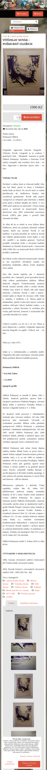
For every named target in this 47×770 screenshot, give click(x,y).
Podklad (37, 587)
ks (17, 117)
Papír (37, 590)
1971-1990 (10, 593)
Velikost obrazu (21, 587)
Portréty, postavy (28, 593)
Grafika (9, 597)
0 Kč (12, 31)
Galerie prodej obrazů (15, 580)
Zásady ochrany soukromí (30, 756)
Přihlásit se (32, 29)
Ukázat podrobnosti (10, 763)
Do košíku (31, 117)
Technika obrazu (21, 584)
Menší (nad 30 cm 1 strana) (17, 590)
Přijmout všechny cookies (29, 764)
